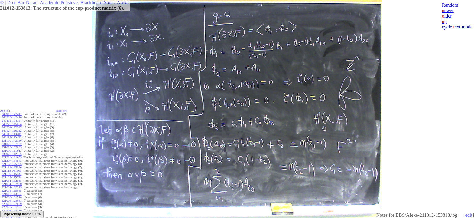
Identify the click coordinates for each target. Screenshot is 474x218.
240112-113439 (11, 137)
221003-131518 (12, 197)
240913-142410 (12, 117)
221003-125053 (12, 200)
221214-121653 (12, 157)
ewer (448, 10)
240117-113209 (11, 134)
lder (447, 15)
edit (468, 215)
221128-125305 (11, 164)
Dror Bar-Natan (22, 2)
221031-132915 (12, 187)
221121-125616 (11, 167)
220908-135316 (12, 210)
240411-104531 (11, 120)
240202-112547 (11, 127)
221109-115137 (11, 174)
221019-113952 (11, 194)
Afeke (123, 2)
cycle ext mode (457, 26)
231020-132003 (12, 147)
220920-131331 (12, 207)
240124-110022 (11, 130)
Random (450, 5)
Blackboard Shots (97, 2)
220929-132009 (12, 204)
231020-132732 (12, 144)
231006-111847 (11, 150)
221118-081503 (11, 170)
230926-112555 (11, 154)
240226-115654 (11, 124)
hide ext (61, 110)
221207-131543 (12, 160)
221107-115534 (11, 177)
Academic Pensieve (59, 2)
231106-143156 (11, 140)
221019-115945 (11, 190)
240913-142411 (11, 114)
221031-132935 (12, 180)
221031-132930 (12, 184)
